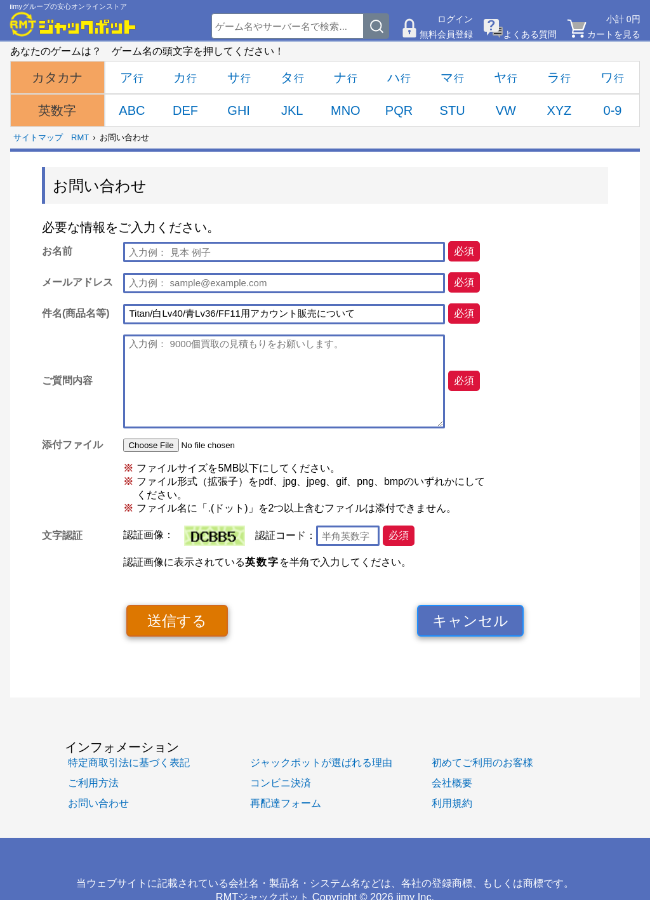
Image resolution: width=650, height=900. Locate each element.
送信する (177, 620)
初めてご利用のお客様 (482, 762)
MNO (346, 110)
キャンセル (470, 620)
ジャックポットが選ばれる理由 (321, 762)
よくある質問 (530, 34)
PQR (399, 110)
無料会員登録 (446, 34)
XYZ (559, 110)
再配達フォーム (285, 803)
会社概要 (452, 782)
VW (506, 110)
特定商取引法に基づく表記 (129, 762)
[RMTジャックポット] (73, 24)
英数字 (57, 110)
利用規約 (452, 803)
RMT (80, 137)
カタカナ (57, 77)
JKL (292, 110)
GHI (238, 110)
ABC (132, 110)
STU (452, 110)
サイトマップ (38, 137)
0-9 (613, 110)
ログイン (455, 19)
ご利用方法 (93, 782)
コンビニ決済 (280, 782)
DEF (185, 110)
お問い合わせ (98, 803)
